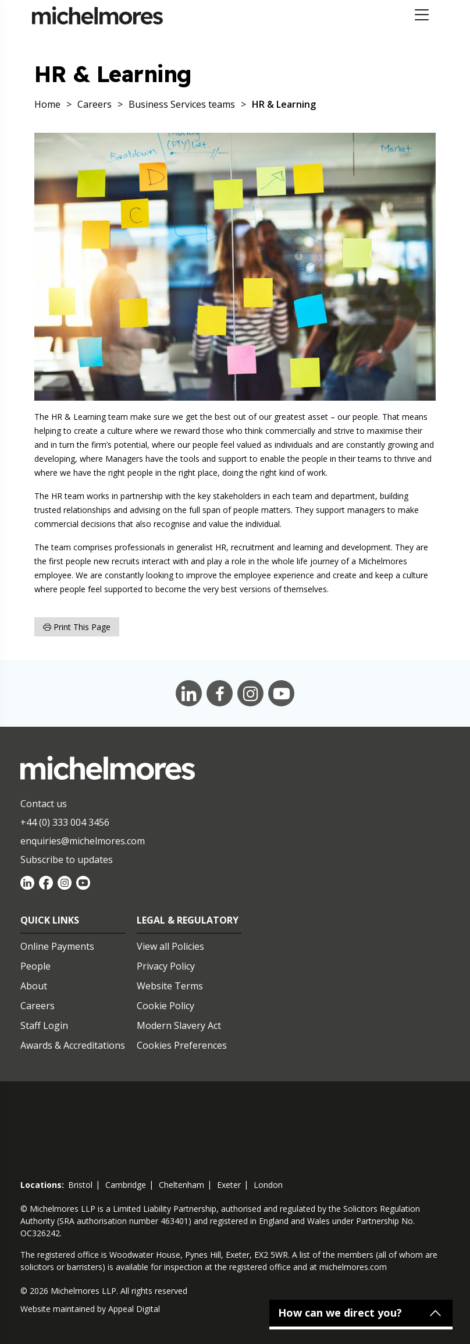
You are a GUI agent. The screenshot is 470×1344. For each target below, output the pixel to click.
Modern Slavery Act (179, 1025)
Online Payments (57, 946)
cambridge (125, 1184)
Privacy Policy (166, 966)
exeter (229, 1184)
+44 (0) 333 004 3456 (64, 822)
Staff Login (44, 1025)
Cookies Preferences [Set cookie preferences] (182, 1045)
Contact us (43, 803)
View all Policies (170, 946)
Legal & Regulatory (187, 920)
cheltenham (181, 1184)
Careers (37, 1005)
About (33, 985)
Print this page (77, 626)
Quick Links (49, 920)
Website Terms (170, 985)
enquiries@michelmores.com (82, 840)
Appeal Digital (134, 1308)
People (35, 966)
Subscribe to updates (66, 859)
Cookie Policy (165, 1005)
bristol (80, 1184)
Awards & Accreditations (72, 1045)
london (268, 1184)
